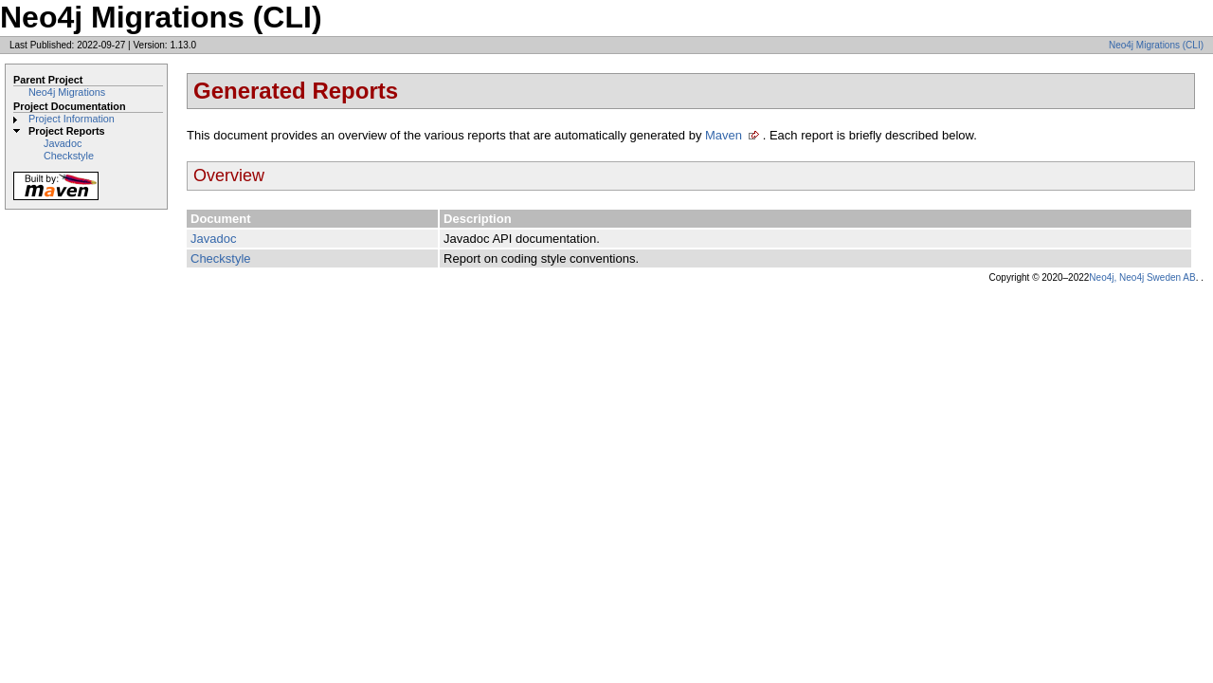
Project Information (71, 118)
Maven (723, 135)
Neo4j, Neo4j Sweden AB (1142, 277)
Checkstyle (69, 155)
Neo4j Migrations (66, 92)
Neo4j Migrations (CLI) (1156, 45)
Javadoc (62, 143)
